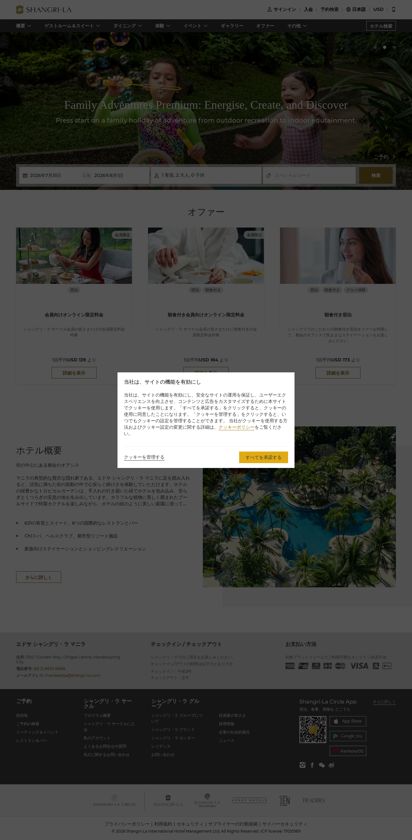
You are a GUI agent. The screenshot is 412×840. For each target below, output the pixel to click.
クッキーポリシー (237, 427)
